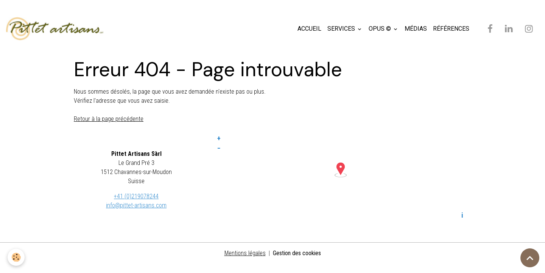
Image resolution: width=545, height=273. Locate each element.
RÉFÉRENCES (451, 28)
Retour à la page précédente (108, 118)
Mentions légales (245, 253)
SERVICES (342, 28)
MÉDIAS (416, 28)
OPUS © (380, 28)
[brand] (56, 29)
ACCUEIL (309, 28)
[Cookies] (16, 257)
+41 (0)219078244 (136, 196)
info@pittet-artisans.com (136, 205)
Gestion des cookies (297, 253)
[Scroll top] (529, 257)
